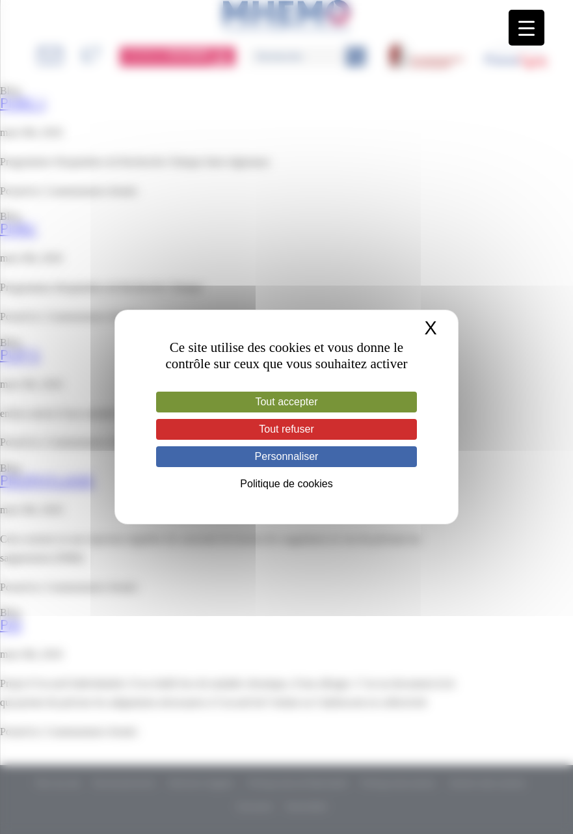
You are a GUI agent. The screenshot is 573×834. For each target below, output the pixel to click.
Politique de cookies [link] (286, 483)
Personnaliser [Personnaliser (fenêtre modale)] (287, 456)
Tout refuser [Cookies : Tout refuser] (286, 429)
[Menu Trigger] (526, 28)
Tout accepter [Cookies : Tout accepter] (286, 401)
